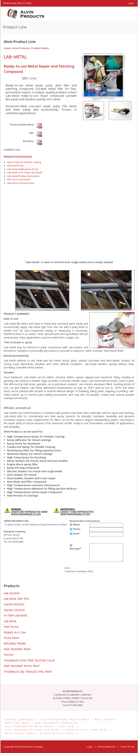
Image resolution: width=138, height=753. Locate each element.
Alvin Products (21, 48)
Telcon (8, 655)
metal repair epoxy (20, 733)
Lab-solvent (12, 593)
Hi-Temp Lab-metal (16, 615)
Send (67, 568)
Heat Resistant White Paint (22, 666)
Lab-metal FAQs (15, 165)
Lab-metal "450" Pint (16, 599)
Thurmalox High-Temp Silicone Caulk (29, 660)
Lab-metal (15, 57)
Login (131, 3)
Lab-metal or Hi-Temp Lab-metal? (24, 172)
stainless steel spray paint (86, 730)
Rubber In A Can (15, 632)
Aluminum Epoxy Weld (57, 733)
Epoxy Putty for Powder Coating (24, 162)
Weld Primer (104, 719)
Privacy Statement (106, 746)
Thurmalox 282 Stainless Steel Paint (28, 672)
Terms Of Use (127, 746)
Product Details (40, 48)
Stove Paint (11, 638)
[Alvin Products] (24, 13)
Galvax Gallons (14, 610)
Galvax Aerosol (14, 604)
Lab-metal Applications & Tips (23, 169)
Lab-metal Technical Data (20, 183)
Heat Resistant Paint (17, 649)
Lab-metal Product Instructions (23, 176)
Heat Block (11, 627)
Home (7, 48)
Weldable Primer (15, 643)
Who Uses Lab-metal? (18, 179)
